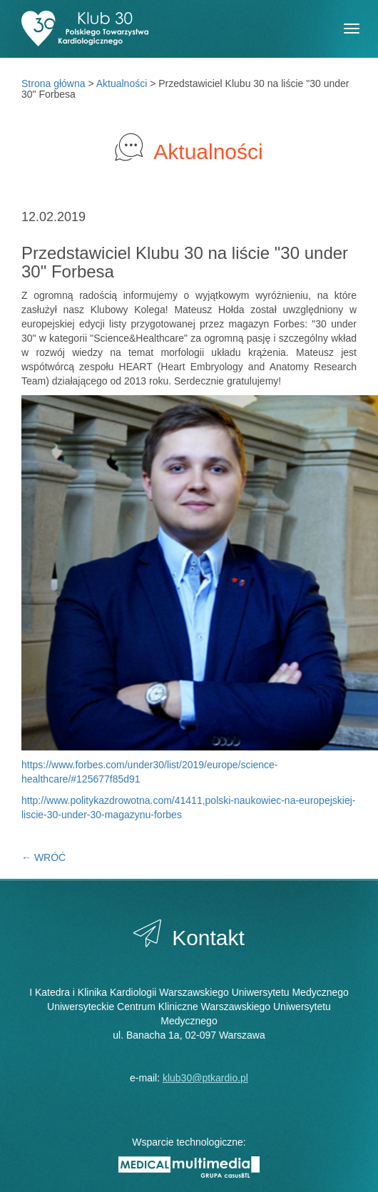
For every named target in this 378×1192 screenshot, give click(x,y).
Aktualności (122, 83)
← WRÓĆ (43, 857)
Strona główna (53, 83)
